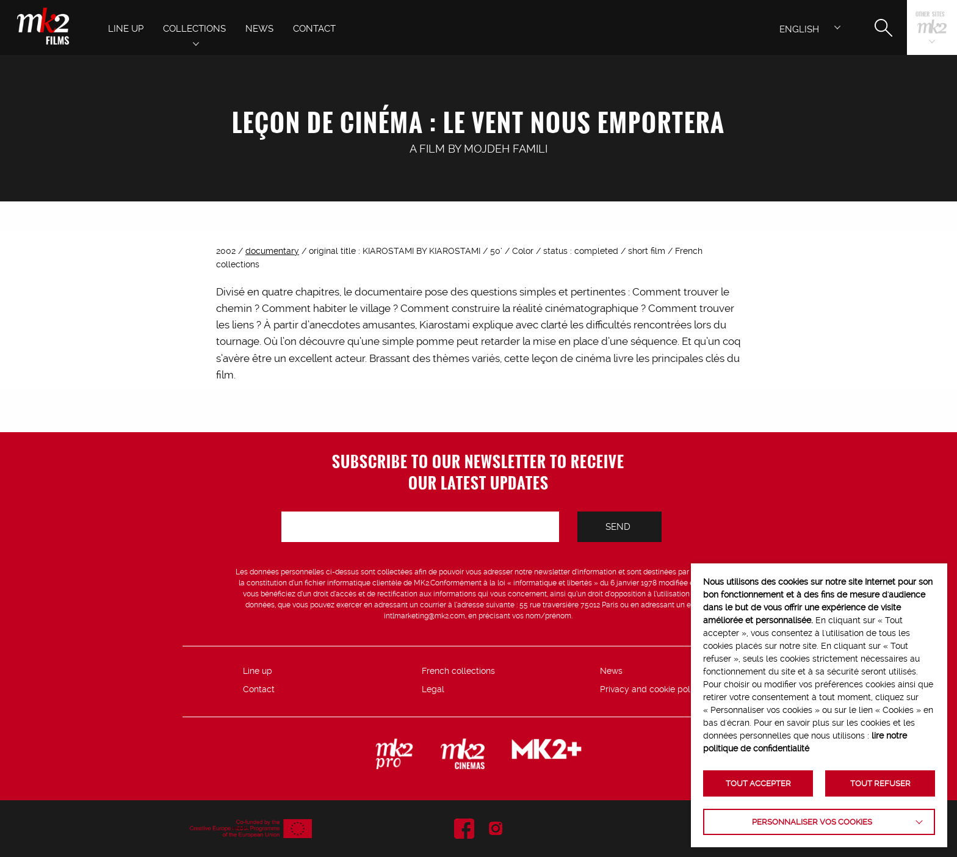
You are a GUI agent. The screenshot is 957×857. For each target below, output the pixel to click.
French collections (458, 671)
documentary (272, 251)
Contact (259, 689)
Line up (257, 671)
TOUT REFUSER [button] (880, 783)
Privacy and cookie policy (651, 689)
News (611, 671)
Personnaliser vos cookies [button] (812, 821)
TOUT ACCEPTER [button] (758, 783)
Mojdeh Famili (505, 148)
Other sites (930, 15)
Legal (433, 689)
